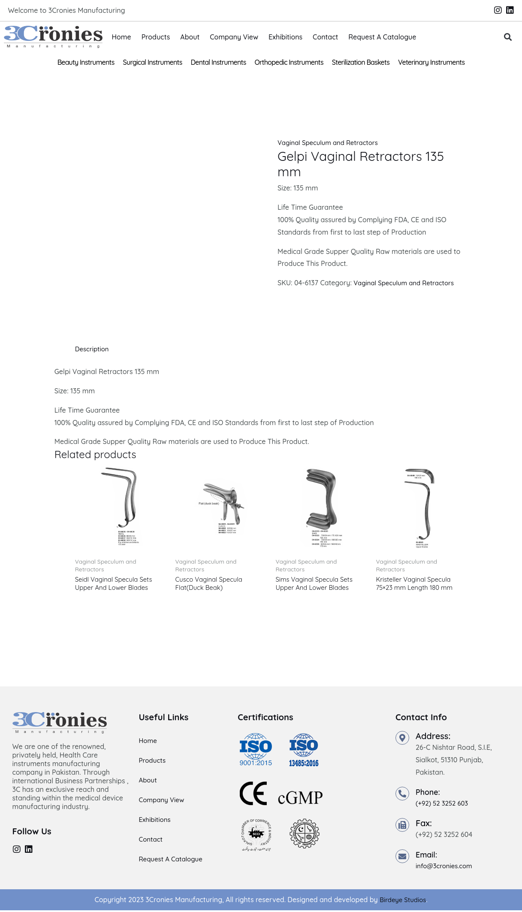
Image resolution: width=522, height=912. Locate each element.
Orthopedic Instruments (289, 62)
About (189, 37)
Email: (428, 856)
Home (121, 37)
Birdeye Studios (403, 901)
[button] (508, 37)
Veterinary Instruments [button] (431, 62)
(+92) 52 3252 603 (444, 805)
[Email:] (402, 858)
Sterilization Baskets (360, 62)
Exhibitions (285, 37)
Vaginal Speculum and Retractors (332, 142)
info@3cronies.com (446, 867)
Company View (234, 37)
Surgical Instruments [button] (152, 62)
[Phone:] (402, 796)
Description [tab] (93, 348)
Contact (325, 37)
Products (156, 37)
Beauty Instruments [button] (86, 62)
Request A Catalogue (382, 37)
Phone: (429, 793)
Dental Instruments (218, 62)
